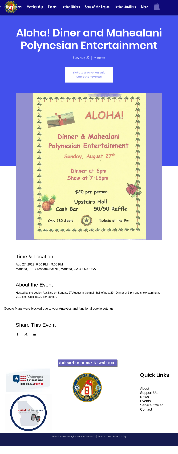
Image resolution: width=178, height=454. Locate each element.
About (144, 388)
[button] (157, 6)
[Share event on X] (26, 334)
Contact (146, 409)
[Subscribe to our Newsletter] (87, 362)
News (144, 397)
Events (145, 401)
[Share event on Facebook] (17, 334)
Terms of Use (104, 436)
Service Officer (151, 405)
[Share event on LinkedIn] (34, 334)
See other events (89, 77)
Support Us (148, 393)
